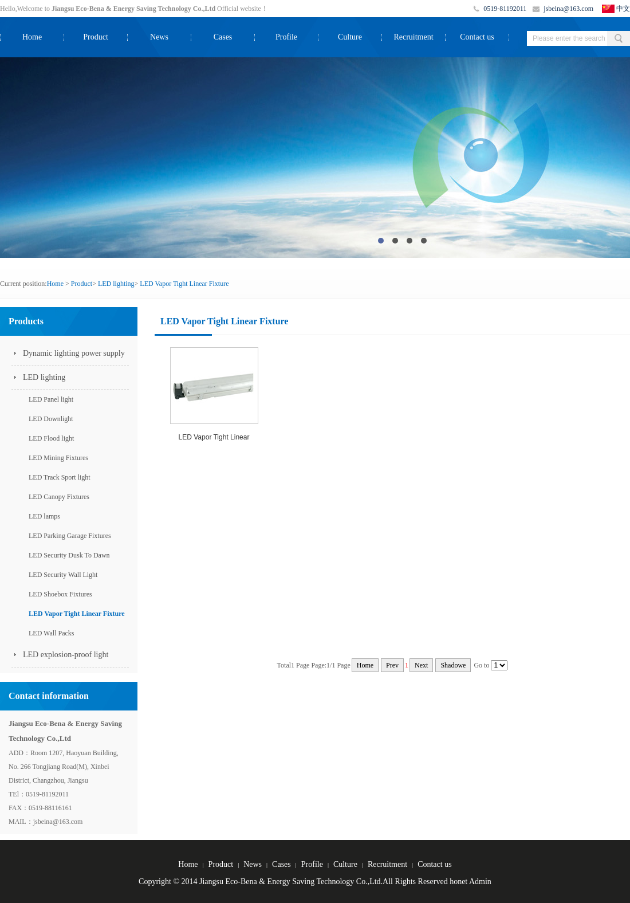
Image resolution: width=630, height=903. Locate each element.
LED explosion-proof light (65, 654)
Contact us (477, 37)
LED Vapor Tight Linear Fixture (184, 284)
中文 (623, 9)
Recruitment (413, 37)
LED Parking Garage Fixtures (70, 536)
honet (458, 881)
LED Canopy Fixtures (59, 497)
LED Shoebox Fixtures (60, 594)
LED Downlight (51, 419)
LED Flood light (51, 438)
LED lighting (116, 284)
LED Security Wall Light (63, 575)
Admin (480, 881)
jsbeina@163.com (568, 9)
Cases (223, 37)
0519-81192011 (504, 9)
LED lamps (44, 516)
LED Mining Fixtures (58, 458)
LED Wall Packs (51, 633)
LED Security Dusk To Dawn (69, 555)
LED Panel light (51, 399)
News (159, 37)
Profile (286, 37)
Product (95, 37)
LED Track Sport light (59, 477)
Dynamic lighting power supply (74, 353)
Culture (350, 37)
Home (32, 37)
